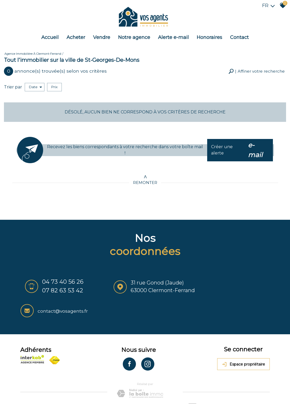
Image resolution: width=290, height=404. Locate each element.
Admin (115, 383)
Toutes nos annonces (141, 383)
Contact (239, 35)
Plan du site (31, 383)
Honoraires (209, 35)
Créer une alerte (241, 146)
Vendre (101, 35)
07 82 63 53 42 (59, 287)
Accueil (50, 35)
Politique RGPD (35, 388)
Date (35, 84)
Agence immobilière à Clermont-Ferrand (32, 51)
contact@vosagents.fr (247, 284)
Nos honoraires (86, 383)
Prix (54, 84)
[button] (256, 68)
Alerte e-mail (173, 35)
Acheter (76, 35)
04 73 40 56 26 (59, 279)
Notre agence (134, 35)
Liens (104, 383)
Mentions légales (57, 383)
